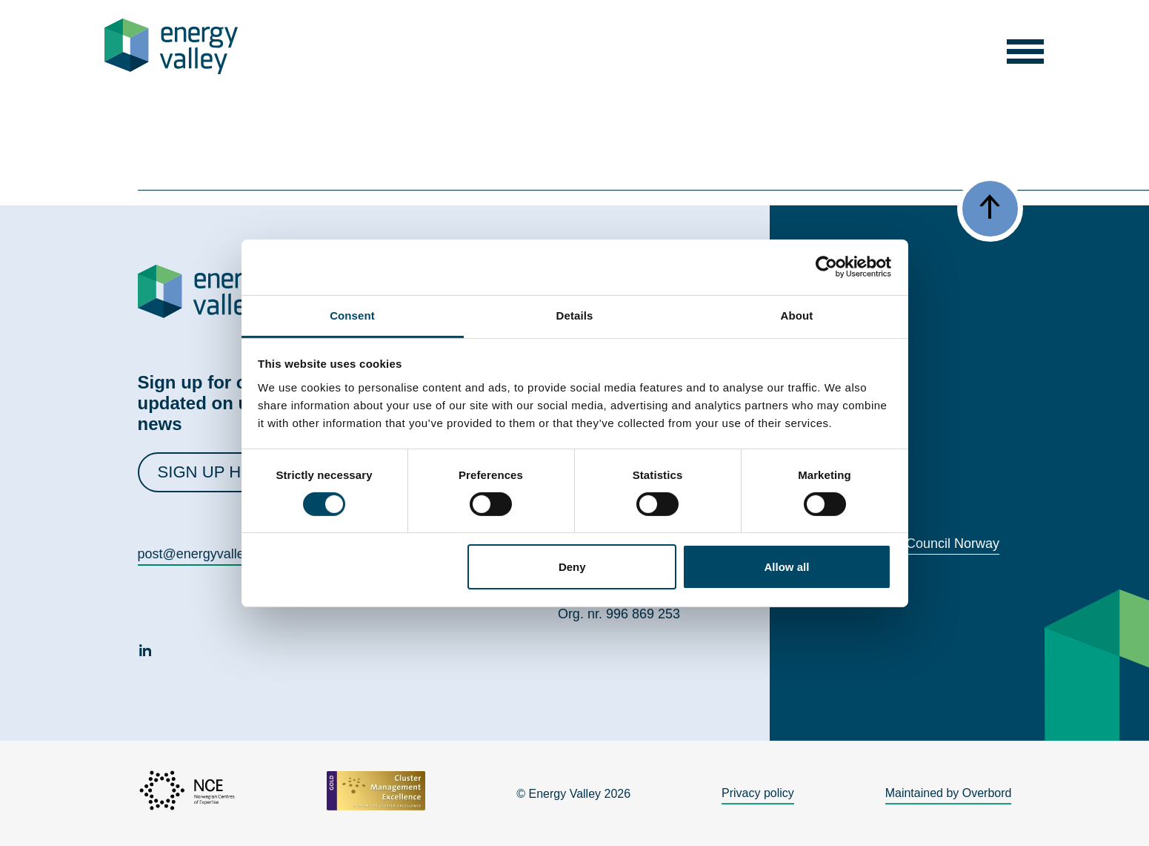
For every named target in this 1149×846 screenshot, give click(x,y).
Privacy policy (758, 793)
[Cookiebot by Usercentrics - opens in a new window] (826, 267)
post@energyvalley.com (208, 553)
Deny (572, 567)
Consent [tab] (352, 314)
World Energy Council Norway (910, 543)
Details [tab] (574, 314)
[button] (1025, 46)
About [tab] (797, 314)
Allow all (787, 567)
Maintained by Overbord (948, 793)
